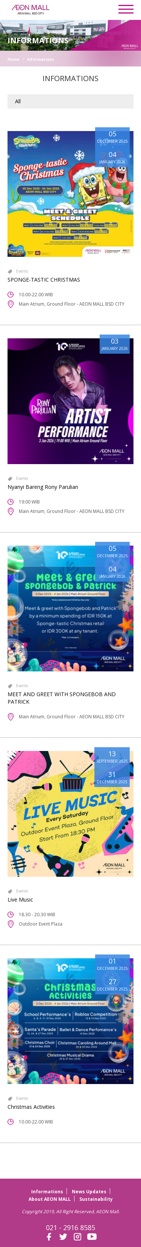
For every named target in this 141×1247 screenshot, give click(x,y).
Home (14, 59)
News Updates (89, 1191)
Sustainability (96, 1199)
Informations (40, 59)
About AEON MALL (50, 1199)
